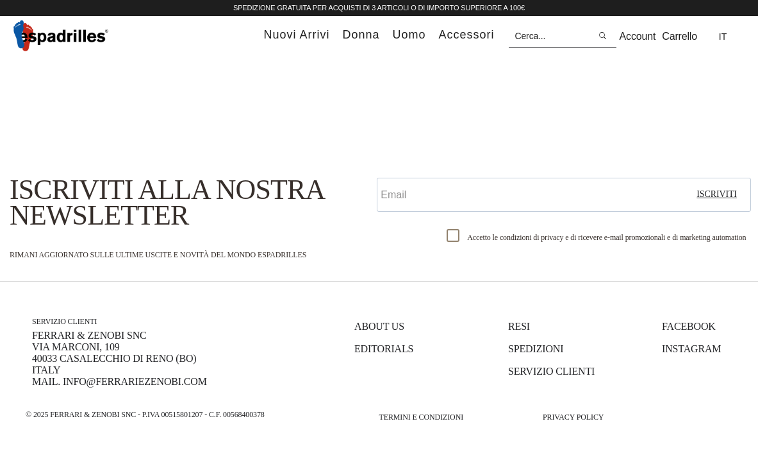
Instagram (691, 348)
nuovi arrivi (296, 34)
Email (393, 167)
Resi (519, 326)
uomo (409, 34)
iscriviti (716, 194)
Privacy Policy (573, 417)
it (723, 36)
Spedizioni (535, 348)
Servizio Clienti (551, 371)
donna (360, 34)
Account (638, 36)
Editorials (383, 348)
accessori (467, 34)
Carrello (679, 36)
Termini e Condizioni (421, 417)
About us (379, 326)
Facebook (689, 326)
